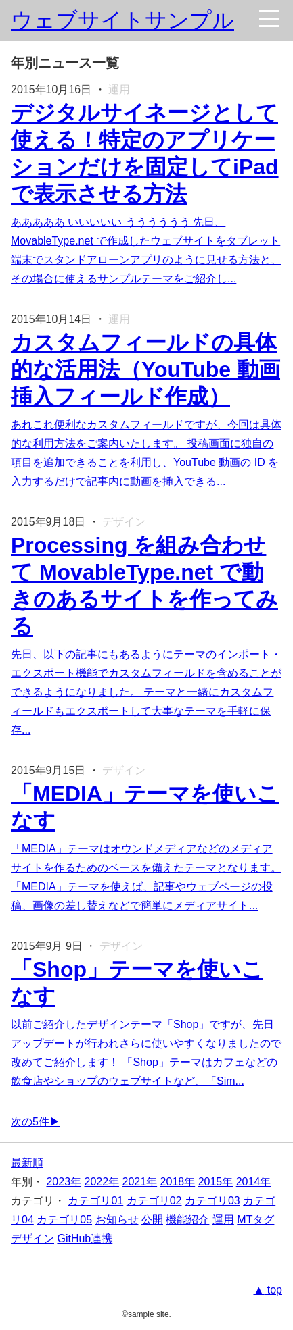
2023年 (63, 1181)
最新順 (27, 1163)
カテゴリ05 (64, 1219)
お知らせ (117, 1219)
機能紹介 (187, 1219)
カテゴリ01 (95, 1200)
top (273, 1290)
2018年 (178, 1181)
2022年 (102, 1181)
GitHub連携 (84, 1238)
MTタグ (255, 1219)
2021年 (140, 1181)
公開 (152, 1219)
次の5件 (30, 1121)
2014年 (253, 1181)
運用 (223, 1219)
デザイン (32, 1238)
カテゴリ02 (154, 1200)
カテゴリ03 (212, 1200)
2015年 (215, 1181)
